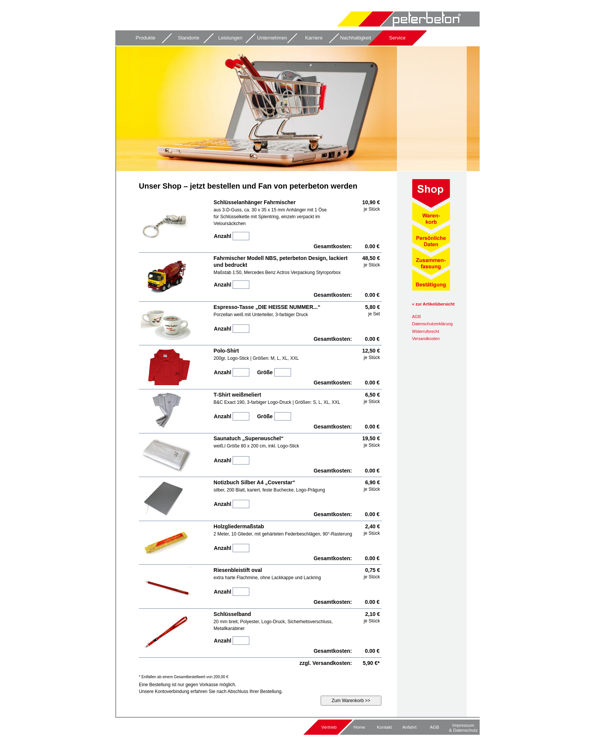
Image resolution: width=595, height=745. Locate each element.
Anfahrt (409, 727)
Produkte (145, 38)
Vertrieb (329, 727)
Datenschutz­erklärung (432, 323)
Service (397, 38)
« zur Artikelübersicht (433, 304)
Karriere (314, 38)
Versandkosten (426, 338)
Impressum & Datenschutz (463, 727)
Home (359, 727)
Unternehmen (272, 38)
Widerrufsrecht (425, 331)
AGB (416, 316)
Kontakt (384, 727)
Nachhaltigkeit (355, 38)
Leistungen (230, 38)
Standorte (188, 38)
